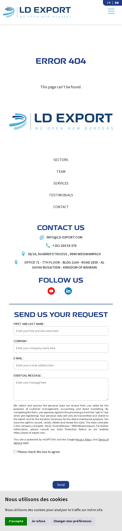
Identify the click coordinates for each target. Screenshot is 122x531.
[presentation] (48, 467)
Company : (21, 341)
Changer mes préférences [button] (73, 521)
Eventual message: (27, 375)
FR (109, 3)
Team (61, 171)
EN (117, 3)
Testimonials (61, 195)
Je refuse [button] (38, 521)
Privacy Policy (84, 440)
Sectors (61, 159)
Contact (61, 206)
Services (61, 183)
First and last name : (29, 324)
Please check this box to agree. (39, 452)
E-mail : (19, 358)
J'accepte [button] (16, 521)
